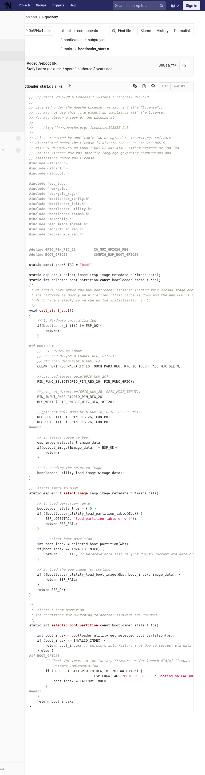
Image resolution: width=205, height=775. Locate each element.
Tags (15, 85)
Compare (18, 115)
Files (15, 55)
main (75, 67)
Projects (25, 5)
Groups (41, 5)
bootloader (80, 49)
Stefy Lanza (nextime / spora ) (59, 105)
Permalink (173, 31)
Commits (18, 65)
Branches (18, 75)
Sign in (191, 5)
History (153, 31)
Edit (155, 123)
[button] (29, 768)
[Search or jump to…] (140, 5)
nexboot (72, 31)
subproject (80, 58)
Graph (16, 105)
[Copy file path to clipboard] (77, 122)
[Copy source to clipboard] (125, 123)
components (81, 40)
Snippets (58, 5)
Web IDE (170, 123)
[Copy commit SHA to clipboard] (175, 101)
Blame (136, 31)
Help (73, 5)
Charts (16, 125)
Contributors (21, 95)
